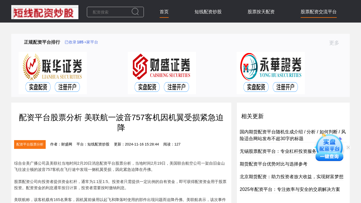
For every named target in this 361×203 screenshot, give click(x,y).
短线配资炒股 (208, 11)
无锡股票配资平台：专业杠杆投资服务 (278, 151)
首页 (164, 11)
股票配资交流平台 (319, 11)
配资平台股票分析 (29, 144)
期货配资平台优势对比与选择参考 (273, 164)
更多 (336, 43)
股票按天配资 (261, 11)
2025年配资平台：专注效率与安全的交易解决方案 (290, 189)
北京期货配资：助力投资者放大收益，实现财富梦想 (292, 176)
